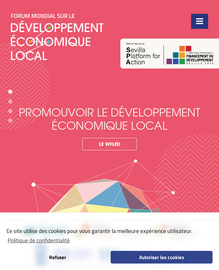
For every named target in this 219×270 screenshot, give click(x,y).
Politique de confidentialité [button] (39, 240)
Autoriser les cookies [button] (161, 257)
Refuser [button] (57, 257)
